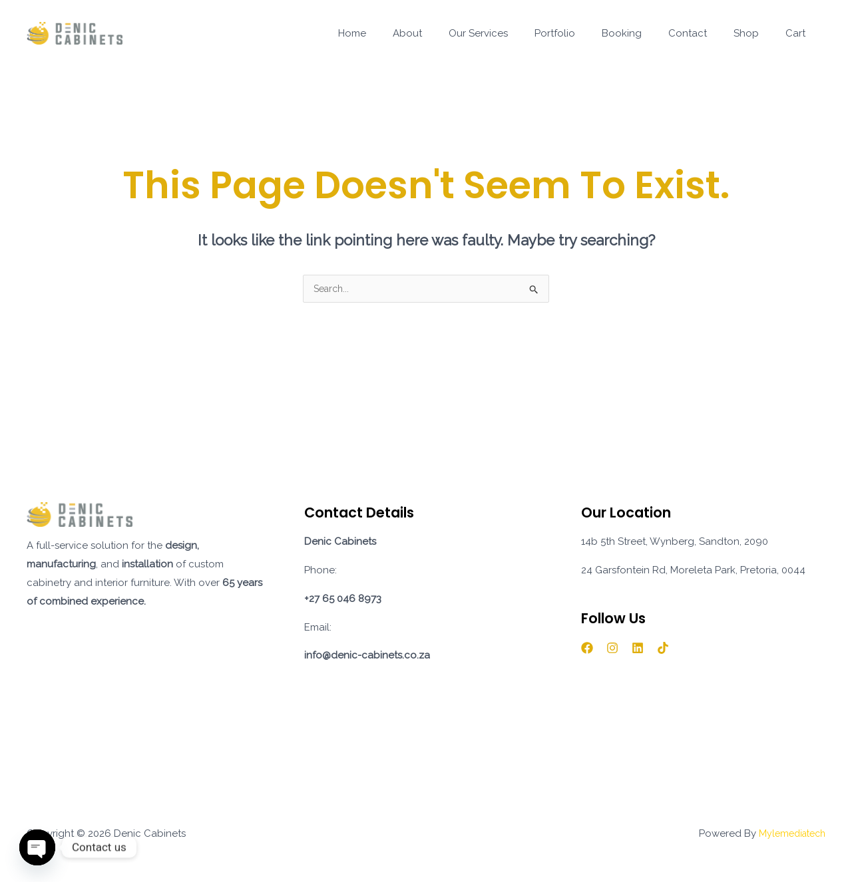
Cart (799, 33)
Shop (756, 33)
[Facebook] (587, 649)
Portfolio (584, 33)
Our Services (514, 33)
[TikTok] (663, 649)
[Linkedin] (638, 649)
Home (402, 33)
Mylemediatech (789, 835)
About (450, 33)
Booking (645, 33)
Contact (704, 33)
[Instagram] (612, 649)
